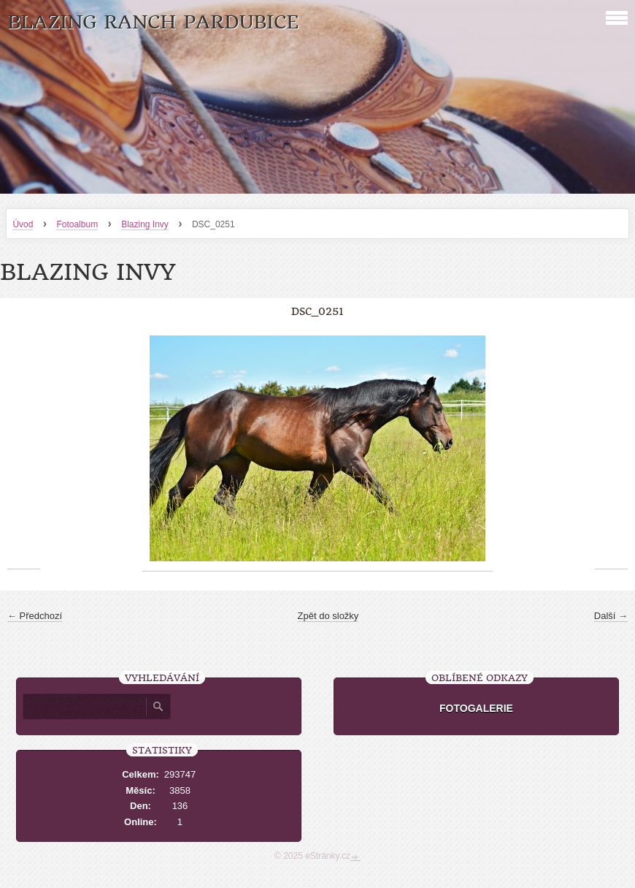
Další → (611, 615)
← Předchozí (34, 615)
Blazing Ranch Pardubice (153, 22)
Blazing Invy (145, 224)
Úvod (22, 224)
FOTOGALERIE (476, 708)
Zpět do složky (328, 615)
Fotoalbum (77, 224)
